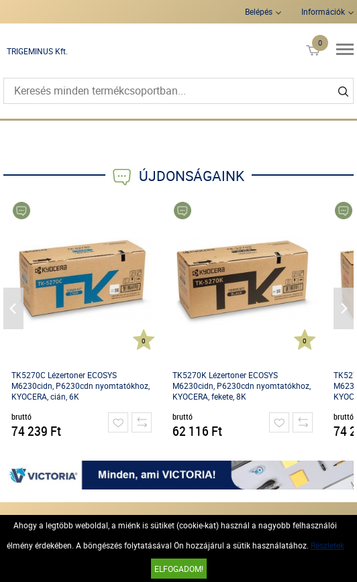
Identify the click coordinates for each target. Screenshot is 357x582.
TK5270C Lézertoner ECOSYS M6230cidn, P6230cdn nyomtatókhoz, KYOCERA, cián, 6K (80, 385)
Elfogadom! (178, 568)
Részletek (327, 545)
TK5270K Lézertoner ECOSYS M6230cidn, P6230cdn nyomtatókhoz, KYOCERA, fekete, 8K (241, 385)
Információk (323, 11)
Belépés (258, 11)
